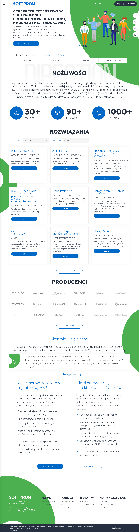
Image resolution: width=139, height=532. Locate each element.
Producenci (84, 60)
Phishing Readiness (22, 150)
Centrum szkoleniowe (113, 498)
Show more (69, 326)
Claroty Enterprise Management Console (65, 232)
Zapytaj (24, 168)
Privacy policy (13, 530)
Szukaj (89, 4)
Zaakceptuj (116, 528)
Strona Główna (22, 55)
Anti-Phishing (59, 150)
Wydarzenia (84, 502)
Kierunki (36, 55)
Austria (99, 4)
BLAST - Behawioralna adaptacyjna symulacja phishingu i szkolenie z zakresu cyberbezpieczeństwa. (24, 196)
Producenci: (57, 140)
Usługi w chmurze (48, 504)
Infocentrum (87, 498)
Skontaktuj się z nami (113, 60)
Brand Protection (62, 191)
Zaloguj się (120, 4)
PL (108, 4)
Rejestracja (131, 4)
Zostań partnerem (89, 466)
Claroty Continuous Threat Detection (109, 192)
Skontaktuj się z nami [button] (26, 43)
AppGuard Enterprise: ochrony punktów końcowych (106, 153)
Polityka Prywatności (87, 504)
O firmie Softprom (106, 502)
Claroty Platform (103, 231)
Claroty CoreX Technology (19, 232)
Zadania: (19, 140)
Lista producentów (106, 504)
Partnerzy (67, 498)
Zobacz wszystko (69, 271)
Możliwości (26, 60)
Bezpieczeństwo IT (48, 502)
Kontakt (103, 507)
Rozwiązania (55, 60)
